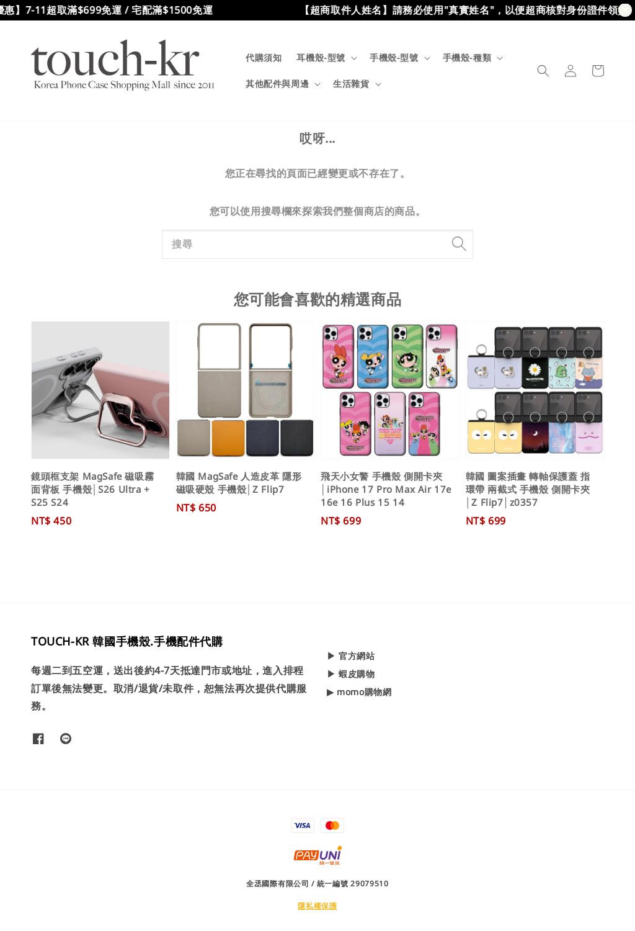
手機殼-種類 (467, 57)
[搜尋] (459, 244)
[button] (543, 70)
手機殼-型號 (394, 57)
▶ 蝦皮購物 (351, 674)
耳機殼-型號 (320, 57)
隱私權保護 (317, 906)
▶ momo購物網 (359, 692)
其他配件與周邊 (277, 83)
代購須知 (264, 57)
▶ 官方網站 (351, 656)
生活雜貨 (351, 83)
